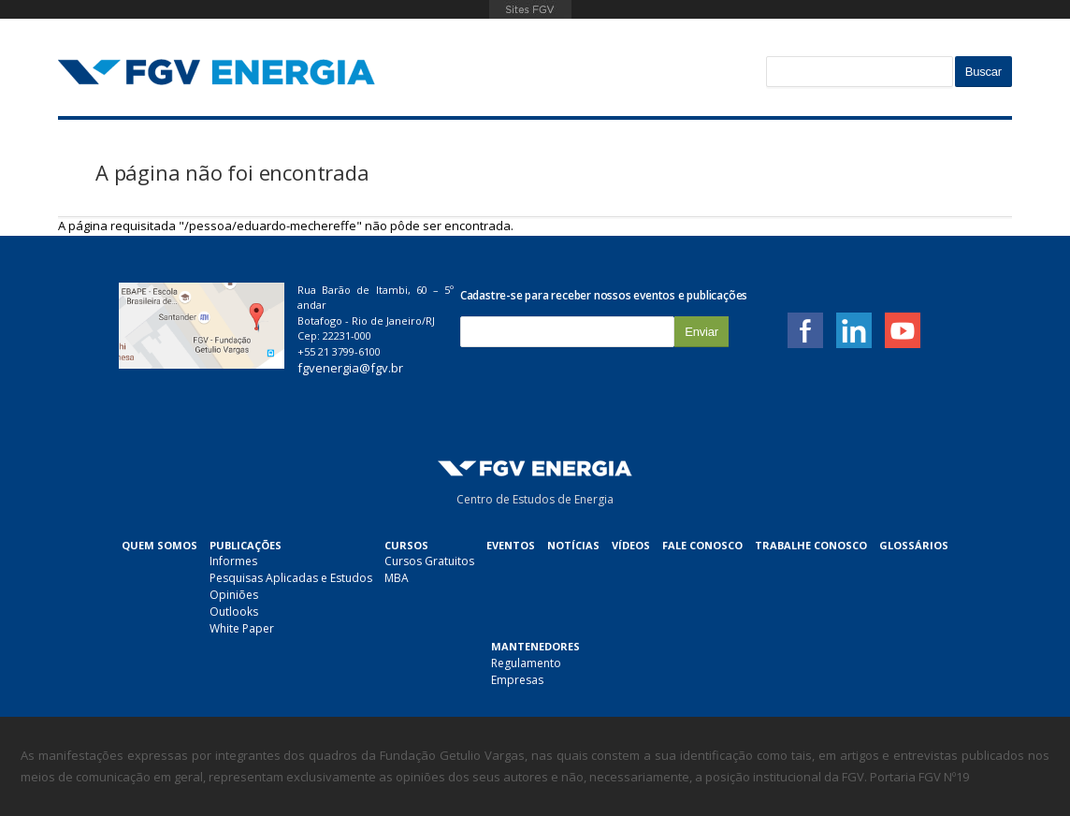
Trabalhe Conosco (811, 545)
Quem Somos (159, 545)
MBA (396, 578)
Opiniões (234, 595)
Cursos (406, 545)
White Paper (242, 628)
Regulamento (526, 663)
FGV (529, 9)
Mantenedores (535, 646)
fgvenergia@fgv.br (350, 367)
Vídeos (631, 545)
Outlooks (234, 611)
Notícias (573, 545)
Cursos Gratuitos (429, 561)
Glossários (913, 545)
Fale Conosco (702, 545)
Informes (233, 561)
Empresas (517, 680)
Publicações (246, 545)
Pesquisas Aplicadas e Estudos (291, 578)
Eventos (510, 545)
